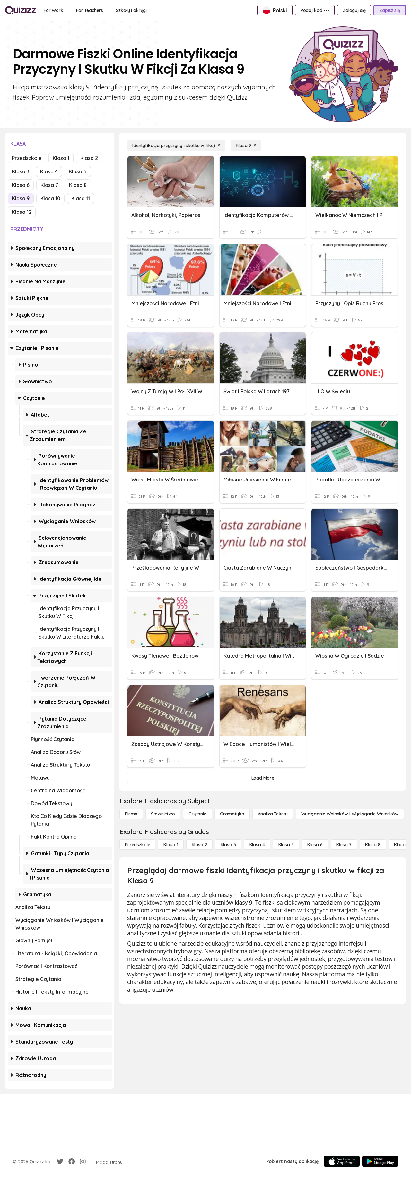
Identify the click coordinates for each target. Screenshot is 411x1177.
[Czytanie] (197, 814)
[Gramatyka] (232, 814)
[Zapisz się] (389, 10)
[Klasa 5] (286, 844)
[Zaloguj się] (354, 10)
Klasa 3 (20, 171)
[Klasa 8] (373, 844)
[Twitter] (60, 1161)
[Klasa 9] (246, 145)
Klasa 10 (50, 198)
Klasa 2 (89, 158)
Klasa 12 (21, 212)
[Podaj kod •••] (315, 10)
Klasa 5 (78, 171)
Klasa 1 (61, 158)
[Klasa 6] (315, 844)
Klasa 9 (21, 198)
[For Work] (53, 10)
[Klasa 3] (228, 844)
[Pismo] (131, 814)
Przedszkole (27, 158)
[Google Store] (380, 1161)
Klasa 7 (49, 185)
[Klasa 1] (170, 844)
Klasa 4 (49, 171)
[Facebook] (71, 1161)
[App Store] (342, 1161)
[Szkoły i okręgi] (131, 10)
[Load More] (262, 778)
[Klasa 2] (199, 844)
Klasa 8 (78, 185)
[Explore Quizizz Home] (20, 10)
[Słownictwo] (162, 814)
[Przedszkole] (137, 844)
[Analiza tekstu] (272, 814)
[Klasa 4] (257, 844)
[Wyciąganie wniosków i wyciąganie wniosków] (350, 814)
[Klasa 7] (344, 844)
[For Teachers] (89, 10)
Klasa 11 (80, 198)
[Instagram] (83, 1161)
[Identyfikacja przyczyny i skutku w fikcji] (176, 145)
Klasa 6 (21, 185)
